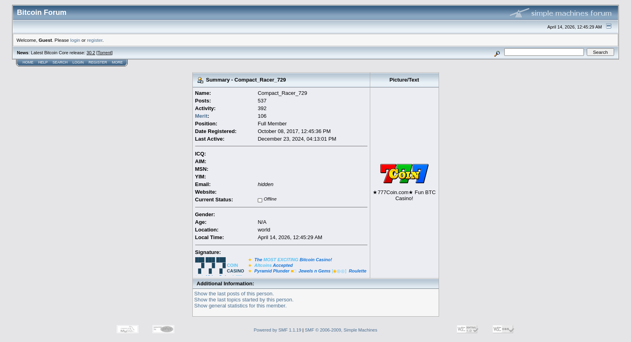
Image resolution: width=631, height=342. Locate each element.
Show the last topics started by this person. (244, 300)
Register (98, 62)
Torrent (104, 52)
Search (60, 62)
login (75, 40)
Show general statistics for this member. (240, 306)
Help (43, 62)
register (94, 40)
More (117, 62)
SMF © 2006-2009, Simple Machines (341, 330)
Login (78, 62)
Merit (201, 116)
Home (28, 62)
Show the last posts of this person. (234, 294)
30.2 (91, 52)
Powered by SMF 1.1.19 (277, 330)
